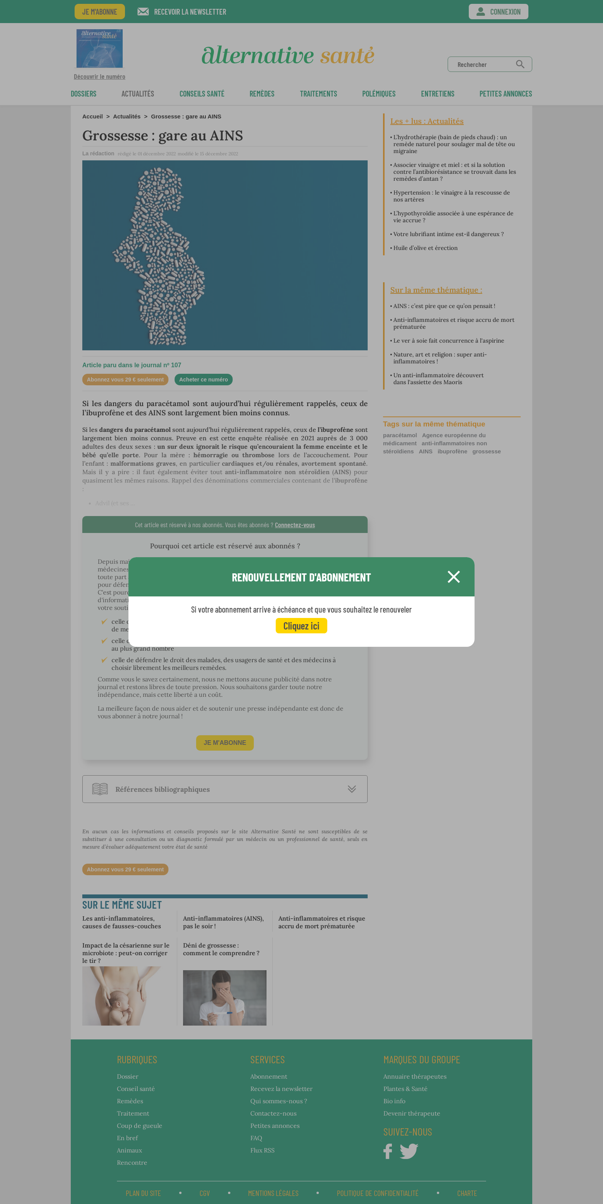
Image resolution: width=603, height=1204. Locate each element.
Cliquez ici (301, 625)
